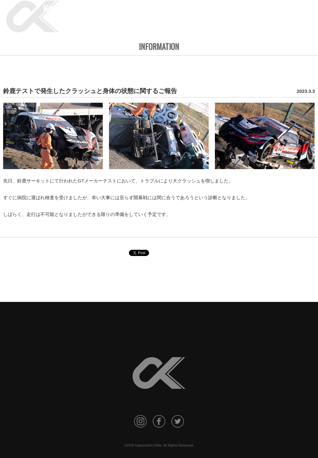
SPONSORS (275, 13)
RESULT (227, 13)
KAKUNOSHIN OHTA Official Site (85, 12)
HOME (154, 13)
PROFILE (206, 13)
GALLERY (250, 13)
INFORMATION (179, 13)
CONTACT (301, 13)
